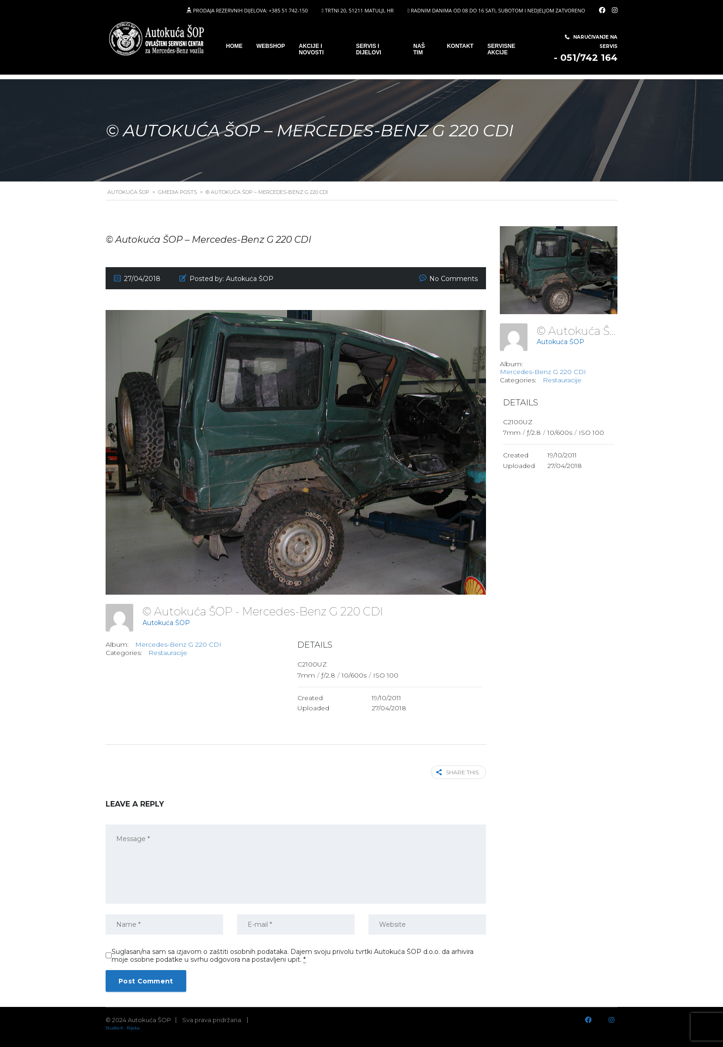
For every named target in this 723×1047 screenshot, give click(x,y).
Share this (457, 772)
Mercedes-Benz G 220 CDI (178, 644)
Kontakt (460, 46)
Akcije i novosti (311, 49)
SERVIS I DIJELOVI (368, 49)
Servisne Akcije (501, 49)
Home (234, 46)
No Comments (453, 279)
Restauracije (167, 653)
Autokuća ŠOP (166, 623)
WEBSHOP (270, 46)
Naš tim (419, 49)
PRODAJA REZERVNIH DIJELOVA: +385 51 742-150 (250, 10)
